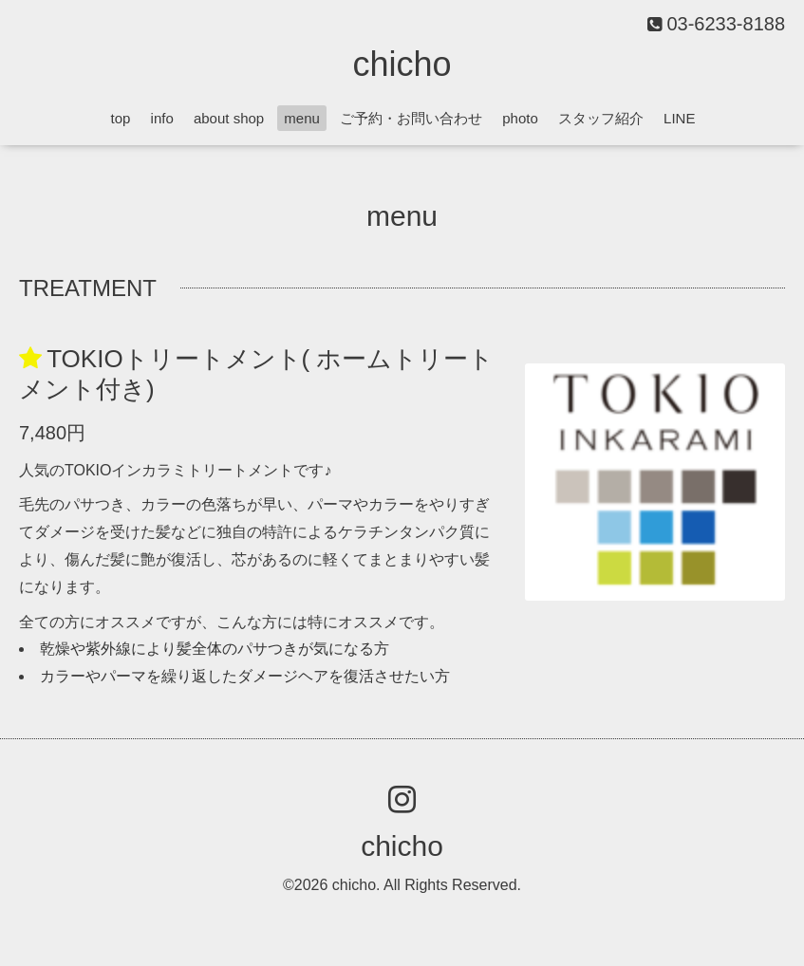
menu (302, 118)
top (121, 118)
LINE (679, 118)
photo (520, 118)
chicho (401, 64)
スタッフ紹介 (601, 118)
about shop (229, 118)
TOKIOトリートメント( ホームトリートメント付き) (257, 373)
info (162, 118)
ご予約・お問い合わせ (411, 118)
